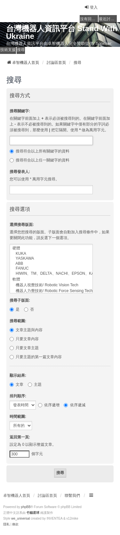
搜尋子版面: (20, 300)
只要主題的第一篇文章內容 (36, 357)
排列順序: (18, 396)
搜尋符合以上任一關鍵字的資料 (39, 160)
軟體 (51, 279)
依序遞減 (74, 405)
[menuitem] (6, 524)
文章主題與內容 (26, 330)
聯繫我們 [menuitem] (72, 495)
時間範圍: (18, 416)
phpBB (26, 507)
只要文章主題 (24, 348)
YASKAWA (51, 258)
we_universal (20, 518)
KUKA (51, 253)
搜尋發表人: (20, 171)
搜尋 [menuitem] (21, 49)
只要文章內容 (24, 339)
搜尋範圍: (18, 321)
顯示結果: (18, 375)
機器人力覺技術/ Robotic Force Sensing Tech (51, 291)
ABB (51, 263)
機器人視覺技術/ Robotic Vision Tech (51, 285)
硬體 (51, 248)
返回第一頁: (20, 437)
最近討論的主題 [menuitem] (108, 19)
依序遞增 (49, 405)
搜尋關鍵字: (20, 111)
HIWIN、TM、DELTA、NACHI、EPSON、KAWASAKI (51, 274)
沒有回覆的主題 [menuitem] (89, 19)
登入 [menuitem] (91, 7)
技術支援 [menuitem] (8, 49)
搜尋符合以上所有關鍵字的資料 (39, 151)
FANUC (51, 268)
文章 (16, 384)
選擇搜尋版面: (22, 224)
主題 (35, 384)
